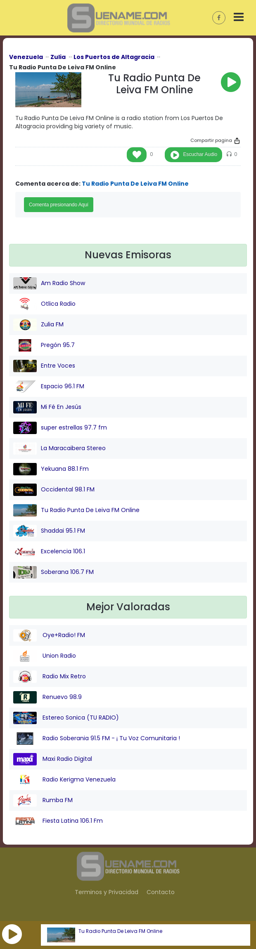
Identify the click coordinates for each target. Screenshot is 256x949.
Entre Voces (44, 366)
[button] (12, 934)
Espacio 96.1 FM (48, 386)
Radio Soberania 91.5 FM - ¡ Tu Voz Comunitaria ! (96, 738)
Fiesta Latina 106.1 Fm (58, 821)
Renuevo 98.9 (47, 697)
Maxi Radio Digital (52, 759)
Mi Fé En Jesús (47, 407)
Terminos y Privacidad (106, 892)
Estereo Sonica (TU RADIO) (66, 718)
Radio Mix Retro (49, 676)
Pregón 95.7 (44, 345)
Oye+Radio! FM (49, 635)
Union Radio (44, 656)
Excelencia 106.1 (49, 551)
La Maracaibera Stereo (59, 448)
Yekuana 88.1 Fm (51, 469)
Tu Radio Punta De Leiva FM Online (120, 931)
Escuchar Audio (200, 154)
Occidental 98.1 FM (54, 490)
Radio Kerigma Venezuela (64, 780)
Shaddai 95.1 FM (49, 531)
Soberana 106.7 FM (53, 572)
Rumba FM (43, 800)
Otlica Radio (44, 304)
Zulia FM (38, 325)
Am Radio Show (49, 283)
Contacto (161, 892)
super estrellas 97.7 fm (60, 428)
